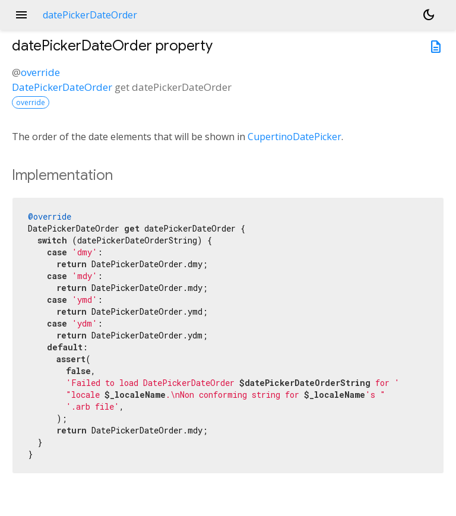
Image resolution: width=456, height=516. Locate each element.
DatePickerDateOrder (62, 87)
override (40, 72)
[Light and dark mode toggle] (428, 14)
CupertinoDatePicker (294, 136)
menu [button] (21, 15)
